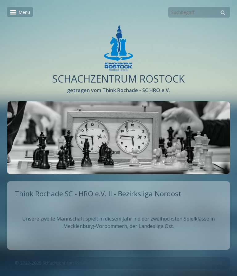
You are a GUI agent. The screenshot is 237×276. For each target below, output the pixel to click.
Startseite (164, 263)
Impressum (210, 263)
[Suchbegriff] (199, 12)
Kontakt (187, 263)
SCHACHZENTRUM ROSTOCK (118, 78)
